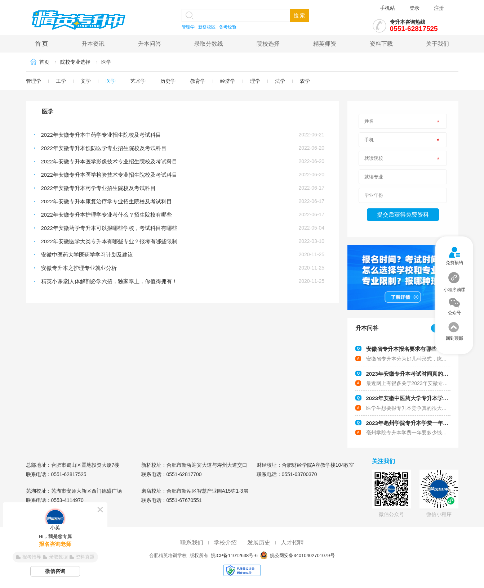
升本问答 (149, 44)
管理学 (188, 27)
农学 (305, 81)
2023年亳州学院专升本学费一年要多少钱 (415, 423)
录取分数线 (208, 44)
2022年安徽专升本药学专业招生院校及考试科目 (98, 188)
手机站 (387, 8)
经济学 (227, 81)
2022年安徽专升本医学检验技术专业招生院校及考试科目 (109, 175)
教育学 (197, 81)
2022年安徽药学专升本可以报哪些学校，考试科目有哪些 (109, 228)
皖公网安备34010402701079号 (302, 555)
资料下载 (381, 44)
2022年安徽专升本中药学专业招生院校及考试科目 (101, 135)
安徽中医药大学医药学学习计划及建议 (87, 255)
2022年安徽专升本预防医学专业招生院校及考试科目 (103, 148)
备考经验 (227, 27)
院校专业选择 (75, 62)
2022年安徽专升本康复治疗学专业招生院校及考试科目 (106, 201)
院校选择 (268, 44)
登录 (414, 8)
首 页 (41, 44)
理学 (255, 81)
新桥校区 (207, 27)
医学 (106, 62)
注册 (439, 8)
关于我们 (437, 44)
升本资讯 (93, 44)
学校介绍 (225, 542)
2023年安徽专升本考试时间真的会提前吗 (415, 374)
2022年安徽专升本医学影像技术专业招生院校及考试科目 (109, 161)
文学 (86, 81)
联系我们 (191, 542)
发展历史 (258, 542)
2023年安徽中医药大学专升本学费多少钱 (415, 398)
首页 (44, 62)
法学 (280, 81)
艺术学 (138, 81)
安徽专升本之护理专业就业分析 (79, 268)
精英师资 (324, 44)
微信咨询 (55, 571)
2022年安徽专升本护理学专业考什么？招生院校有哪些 (106, 215)
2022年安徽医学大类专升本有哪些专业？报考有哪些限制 (109, 241)
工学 (61, 81)
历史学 (168, 81)
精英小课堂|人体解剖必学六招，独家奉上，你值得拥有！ (109, 281)
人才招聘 (292, 542)
